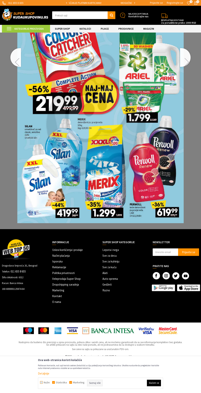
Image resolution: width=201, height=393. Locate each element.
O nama (56, 334)
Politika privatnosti (63, 305)
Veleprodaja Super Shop (66, 311)
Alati (105, 305)
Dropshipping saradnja (65, 317)
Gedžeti (107, 317)
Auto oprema (110, 311)
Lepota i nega (110, 282)
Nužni (47, 382)
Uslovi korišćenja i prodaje (67, 282)
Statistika (61, 382)
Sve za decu (109, 288)
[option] (100, 3)
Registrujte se (175, 2)
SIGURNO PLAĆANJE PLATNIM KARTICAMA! (100, 3)
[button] (83, 15)
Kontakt (57, 328)
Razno (106, 322)
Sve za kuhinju (110, 293)
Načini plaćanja (61, 288)
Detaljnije (43, 373)
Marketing (58, 322)
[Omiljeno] (188, 3)
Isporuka (57, 293)
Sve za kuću (109, 299)
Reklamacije (59, 299)
